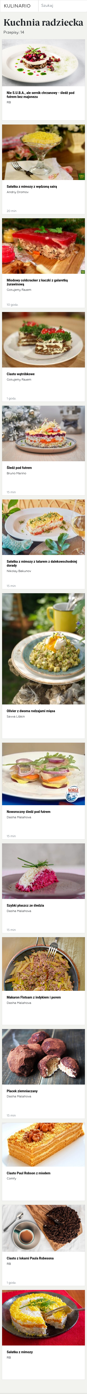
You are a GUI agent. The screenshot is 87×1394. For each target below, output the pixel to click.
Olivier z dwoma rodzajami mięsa (31, 711)
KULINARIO (17, 6)
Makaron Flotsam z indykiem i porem (34, 997)
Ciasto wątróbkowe (21, 374)
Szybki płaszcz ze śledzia (25, 905)
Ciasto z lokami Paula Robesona (30, 1258)
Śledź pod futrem (19, 468)
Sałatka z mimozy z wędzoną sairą (32, 186)
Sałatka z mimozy (20, 1352)
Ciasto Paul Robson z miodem (28, 1173)
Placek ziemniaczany (22, 1091)
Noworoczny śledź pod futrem (28, 812)
